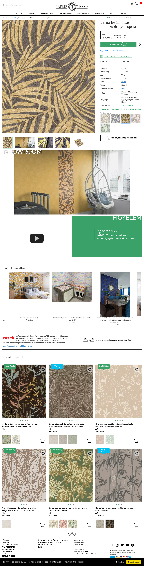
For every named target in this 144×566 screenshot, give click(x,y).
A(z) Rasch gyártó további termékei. (17, 346)
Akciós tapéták (9, 549)
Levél (123, 89)
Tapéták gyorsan (10, 545)
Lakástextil (7, 551)
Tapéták (14, 18)
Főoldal (6, 18)
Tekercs (119, 38)
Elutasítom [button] (120, 562)
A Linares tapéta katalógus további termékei (113, 340)
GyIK (40, 547)
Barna (123, 82)
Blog (4, 554)
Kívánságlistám (45, 545)
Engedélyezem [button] (133, 562)
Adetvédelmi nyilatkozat (49, 542)
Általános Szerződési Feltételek (53, 540)
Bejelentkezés (8, 556)
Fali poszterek (8, 547)
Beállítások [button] (78, 562)
